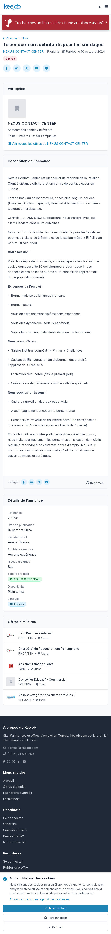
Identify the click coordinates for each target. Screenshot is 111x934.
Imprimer (94, 483)
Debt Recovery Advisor (35, 633)
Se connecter (13, 818)
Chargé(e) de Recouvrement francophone (48, 649)
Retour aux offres (15, 38)
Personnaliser (55, 917)
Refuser (55, 927)
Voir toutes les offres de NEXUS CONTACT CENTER (48, 143)
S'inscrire (10, 824)
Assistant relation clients (35, 664)
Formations (11, 799)
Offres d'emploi (14, 787)
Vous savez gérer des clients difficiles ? (46, 695)
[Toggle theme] (100, 7)
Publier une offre (15, 867)
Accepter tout (55, 908)
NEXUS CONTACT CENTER (23, 51)
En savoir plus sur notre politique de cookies (39, 899)
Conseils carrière (15, 830)
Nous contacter (14, 842)
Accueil (8, 780)
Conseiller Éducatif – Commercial (42, 679)
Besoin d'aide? (13, 836)
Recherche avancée (17, 793)
